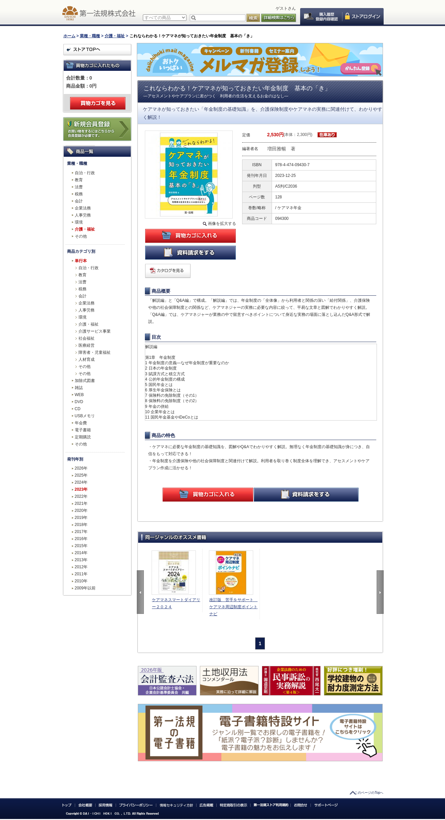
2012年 (81, 567)
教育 (79, 180)
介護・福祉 (115, 36)
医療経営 (86, 345)
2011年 (81, 574)
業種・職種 (90, 36)
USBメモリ (85, 416)
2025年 (81, 475)
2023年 (81, 489)
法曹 (79, 187)
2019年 (81, 517)
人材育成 (86, 359)
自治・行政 (85, 173)
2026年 (81, 468)
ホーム (69, 36)
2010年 (81, 581)
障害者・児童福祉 (94, 352)
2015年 (81, 545)
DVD (79, 401)
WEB (79, 394)
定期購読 (83, 437)
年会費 (81, 423)
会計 (79, 201)
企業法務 (83, 208)
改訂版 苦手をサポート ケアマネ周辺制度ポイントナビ (233, 606)
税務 (79, 194)
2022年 (81, 496)
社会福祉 (86, 338)
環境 (79, 222)
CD (77, 408)
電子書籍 (83, 430)
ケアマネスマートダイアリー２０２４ (176, 603)
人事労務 (83, 215)
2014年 (81, 552)
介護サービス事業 (94, 331)
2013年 (81, 560)
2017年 (81, 531)
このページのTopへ (368, 792)
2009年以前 (85, 588)
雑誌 (79, 387)
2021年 (81, 503)
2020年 (81, 510)
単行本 (81, 260)
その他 (81, 236)
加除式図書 (85, 380)
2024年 (81, 482)
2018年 (81, 524)
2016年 (81, 538)
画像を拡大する (222, 223)
